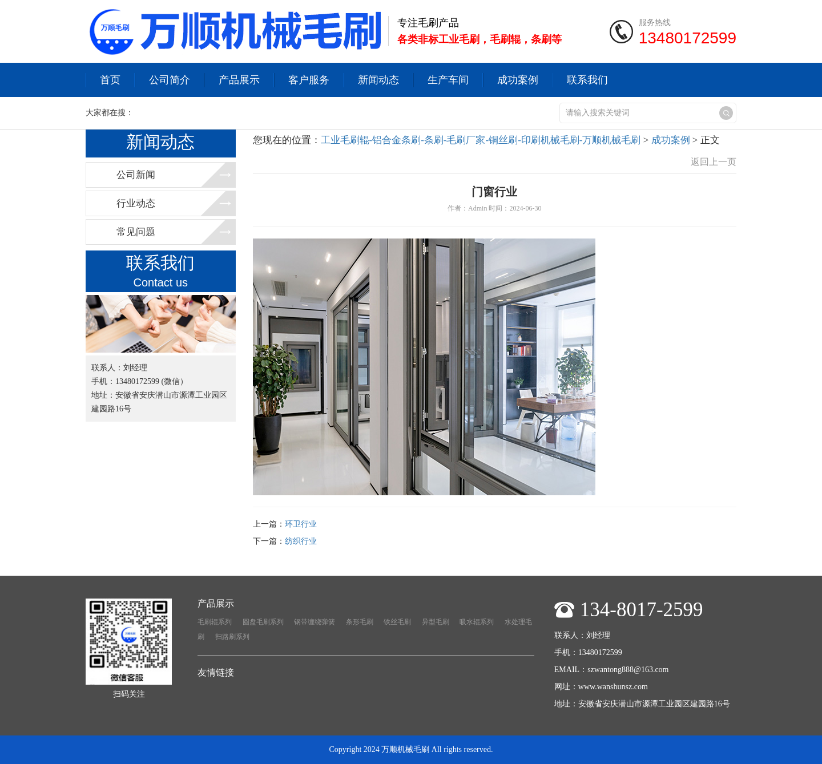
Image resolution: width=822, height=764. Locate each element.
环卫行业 (301, 524)
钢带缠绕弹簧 (314, 622)
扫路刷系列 (232, 637)
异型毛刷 (435, 622)
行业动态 (135, 203)
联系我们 (587, 80)
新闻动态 (378, 80)
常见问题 (135, 232)
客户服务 (308, 80)
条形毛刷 (359, 622)
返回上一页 (713, 162)
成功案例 (517, 80)
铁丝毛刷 (397, 622)
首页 (110, 80)
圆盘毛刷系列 (263, 622)
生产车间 (448, 80)
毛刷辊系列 (215, 622)
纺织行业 (301, 541)
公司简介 (169, 80)
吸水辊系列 (477, 622)
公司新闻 (135, 174)
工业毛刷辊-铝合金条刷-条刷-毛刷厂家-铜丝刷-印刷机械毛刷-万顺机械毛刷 (481, 140)
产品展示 (239, 80)
